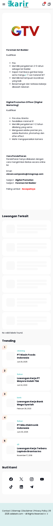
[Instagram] (31, 479)
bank (19, 397)
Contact (6, 510)
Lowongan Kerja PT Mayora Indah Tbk (28, 380)
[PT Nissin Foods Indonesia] (10, 356)
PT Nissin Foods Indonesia (26, 356)
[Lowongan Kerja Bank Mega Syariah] (10, 403)
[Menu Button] (4, 4)
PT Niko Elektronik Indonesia (27, 427)
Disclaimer (27, 510)
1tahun (20, 374)
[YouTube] (42, 479)
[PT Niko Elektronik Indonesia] (10, 426)
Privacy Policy (40, 510)
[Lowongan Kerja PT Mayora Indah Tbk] (10, 379)
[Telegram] (31, 487)
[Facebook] (11, 479)
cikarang (21, 351)
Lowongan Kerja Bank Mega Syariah (30, 403)
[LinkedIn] (21, 487)
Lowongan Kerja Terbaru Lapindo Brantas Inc (32, 450)
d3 (18, 444)
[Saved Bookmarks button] (49, 4)
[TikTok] (11, 487)
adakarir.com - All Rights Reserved (27, 513)
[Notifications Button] (43, 4)
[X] (21, 479)
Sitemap (16, 510)
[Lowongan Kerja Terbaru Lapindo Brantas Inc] (10, 450)
